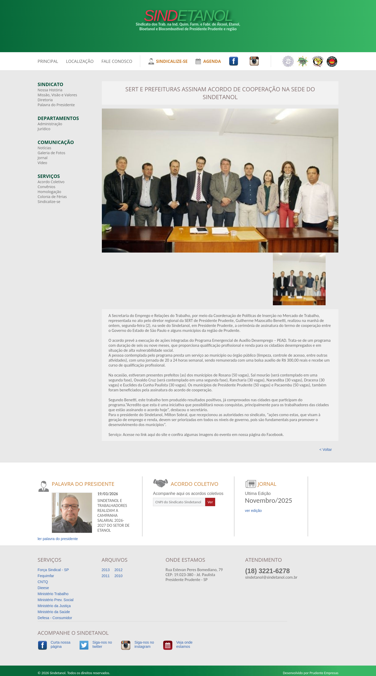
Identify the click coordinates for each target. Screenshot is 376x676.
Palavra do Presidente (56, 104)
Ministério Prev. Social (55, 600)
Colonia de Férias (52, 196)
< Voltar (325, 449)
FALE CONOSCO (116, 61)
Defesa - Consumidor (55, 618)
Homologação (49, 191)
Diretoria (45, 99)
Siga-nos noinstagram (144, 644)
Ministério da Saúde (54, 612)
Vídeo (42, 162)
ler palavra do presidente (58, 539)
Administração (50, 123)
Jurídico (44, 128)
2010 (118, 576)
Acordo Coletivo (51, 181)
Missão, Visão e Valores (57, 94)
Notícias (44, 147)
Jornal (43, 157)
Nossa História (50, 89)
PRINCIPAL (48, 61)
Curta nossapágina (60, 644)
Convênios (46, 186)
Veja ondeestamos (184, 644)
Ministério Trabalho (53, 594)
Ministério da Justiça (54, 606)
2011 (106, 576)
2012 (118, 570)
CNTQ (43, 582)
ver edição (253, 511)
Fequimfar (46, 576)
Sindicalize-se (49, 201)
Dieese (43, 588)
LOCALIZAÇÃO (80, 61)
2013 (106, 570)
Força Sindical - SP (53, 570)
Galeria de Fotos (51, 152)
